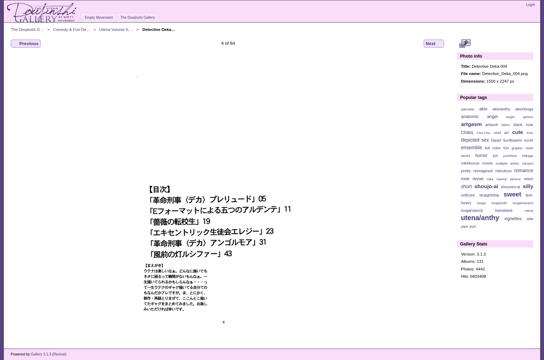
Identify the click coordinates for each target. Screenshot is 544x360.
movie (487, 163)
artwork (491, 125)
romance (523, 170)
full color (493, 148)
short (466, 186)
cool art (501, 133)
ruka (490, 179)
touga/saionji (472, 210)
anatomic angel (479, 116)
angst (510, 117)
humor (481, 155)
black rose (523, 125)
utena (529, 210)
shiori (528, 179)
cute (517, 132)
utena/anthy (480, 217)
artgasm (471, 124)
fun (506, 148)
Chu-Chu (483, 133)
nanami (527, 163)
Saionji (501, 179)
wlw (530, 219)
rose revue (472, 178)
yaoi (464, 226)
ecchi (528, 140)
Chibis (467, 132)
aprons (528, 117)
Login (530, 5)
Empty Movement (99, 17)
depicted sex (475, 140)
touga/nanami (523, 203)
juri (495, 155)
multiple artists (507, 163)
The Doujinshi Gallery (137, 17)
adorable (467, 109)
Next (434, 44)
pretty (466, 171)
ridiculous (503, 171)
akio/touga (524, 109)
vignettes (513, 218)
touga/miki (499, 203)
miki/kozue (470, 163)
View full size (464, 44)
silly (528, 186)
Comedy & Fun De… (72, 29)
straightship (489, 195)
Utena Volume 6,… (116, 29)
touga (481, 203)
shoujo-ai (487, 186)
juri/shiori (510, 156)
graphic (517, 148)
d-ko (530, 133)
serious (515, 179)
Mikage (527, 156)
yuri (472, 226)
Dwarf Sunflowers (506, 140)
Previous (26, 44)
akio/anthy (501, 109)
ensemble (471, 147)
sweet (512, 194)
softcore (468, 195)
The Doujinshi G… (27, 29)
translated (503, 210)
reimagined (483, 171)
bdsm (506, 125)
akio (483, 109)
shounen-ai (510, 187)
